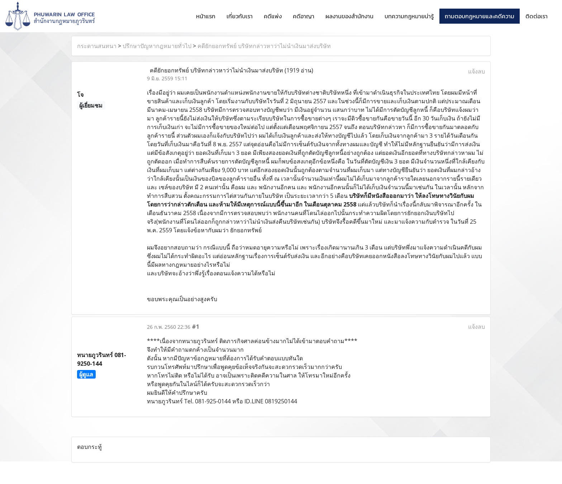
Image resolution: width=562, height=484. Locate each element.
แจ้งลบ (476, 71)
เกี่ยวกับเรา (240, 16)
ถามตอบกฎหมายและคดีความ (479, 16)
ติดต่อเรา (536, 16)
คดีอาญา (303, 16)
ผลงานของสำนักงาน (349, 16)
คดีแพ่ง (273, 16)
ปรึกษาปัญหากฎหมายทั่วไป (157, 46)
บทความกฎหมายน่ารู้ (409, 16)
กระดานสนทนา (96, 46)
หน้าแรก (205, 16)
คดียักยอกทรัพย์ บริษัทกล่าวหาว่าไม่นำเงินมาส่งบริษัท (264, 46)
